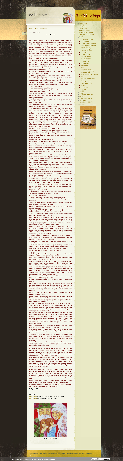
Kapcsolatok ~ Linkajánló (86, 102)
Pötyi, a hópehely (86, 82)
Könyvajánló (82, 100)
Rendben (94, 459)
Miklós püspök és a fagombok (89, 74)
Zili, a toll (83, 85)
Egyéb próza (82, 96)
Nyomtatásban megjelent (86, 32)
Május (82, 76)
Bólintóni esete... (85, 63)
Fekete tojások (85, 65)
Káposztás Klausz (86, 69)
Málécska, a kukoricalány (88, 78)
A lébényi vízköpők (86, 49)
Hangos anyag (83, 28)
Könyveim (82, 25)
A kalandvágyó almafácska (88, 45)
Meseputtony (33, 396)
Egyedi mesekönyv (84, 27)
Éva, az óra (84, 89)
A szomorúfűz (85, 52)
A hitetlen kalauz (85, 41)
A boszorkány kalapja (87, 39)
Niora (82, 80)
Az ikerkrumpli (43, 28)
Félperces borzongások (86, 94)
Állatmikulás (84, 87)
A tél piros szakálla (86, 56)
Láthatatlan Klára (85, 72)
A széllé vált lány (85, 54)
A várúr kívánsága (86, 58)
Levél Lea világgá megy (87, 71)
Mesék (36, 28)
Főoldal (31, 28)
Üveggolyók (82, 93)
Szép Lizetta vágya (86, 83)
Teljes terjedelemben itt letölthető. (35, 455)
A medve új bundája (86, 50)
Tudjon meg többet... (104, 459)
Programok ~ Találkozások (86, 34)
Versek (81, 36)
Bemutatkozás (83, 23)
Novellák (81, 91)
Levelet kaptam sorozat (85, 98)
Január (83, 67)
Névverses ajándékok (85, 30)
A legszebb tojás (85, 47)
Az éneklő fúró (85, 61)
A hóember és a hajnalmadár (89, 43)
